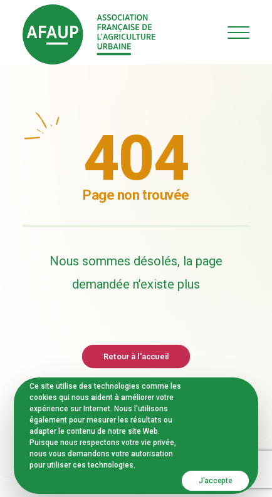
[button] (238, 32)
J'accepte (215, 480)
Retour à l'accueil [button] (136, 356)
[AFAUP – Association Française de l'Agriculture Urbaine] (89, 34)
